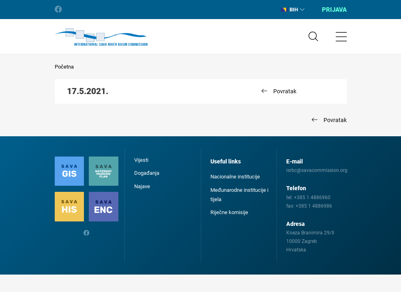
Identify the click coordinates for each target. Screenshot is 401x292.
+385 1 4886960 (312, 197)
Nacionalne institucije (235, 177)
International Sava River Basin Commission (101, 37)
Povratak (284, 91)
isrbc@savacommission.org (316, 170)
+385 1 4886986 (314, 206)
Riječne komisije (229, 212)
